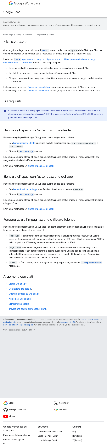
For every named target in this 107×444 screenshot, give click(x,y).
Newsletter (77, 436)
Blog (74, 431)
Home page (8, 35)
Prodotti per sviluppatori (13, 439)
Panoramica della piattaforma (16, 435)
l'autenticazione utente (38, 90)
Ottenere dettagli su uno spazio (24, 294)
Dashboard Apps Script (48, 436)
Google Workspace (24, 35)
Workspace (27, 3)
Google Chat (11, 12)
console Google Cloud (47, 440)
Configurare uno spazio (20, 288)
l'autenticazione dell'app (39, 87)
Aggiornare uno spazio (20, 299)
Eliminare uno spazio (19, 304)
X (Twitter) (77, 440)
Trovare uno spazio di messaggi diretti (27, 309)
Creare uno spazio (18, 283)
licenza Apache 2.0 (67, 322)
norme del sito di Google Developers (18, 325)
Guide (51, 35)
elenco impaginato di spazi (41, 166)
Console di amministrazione (50, 431)
